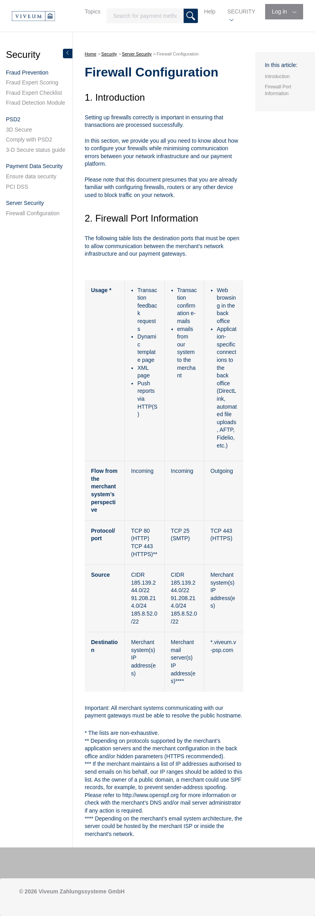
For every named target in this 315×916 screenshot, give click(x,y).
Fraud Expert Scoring (32, 82)
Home (90, 54)
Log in (280, 11)
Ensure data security (31, 176)
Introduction (277, 76)
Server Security (137, 54)
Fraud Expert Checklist (34, 93)
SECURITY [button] (241, 11)
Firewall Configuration (32, 213)
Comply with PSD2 (29, 139)
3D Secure (19, 129)
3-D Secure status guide (35, 150)
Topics (93, 11)
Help (210, 11)
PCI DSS (17, 187)
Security (109, 54)
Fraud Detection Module (35, 102)
